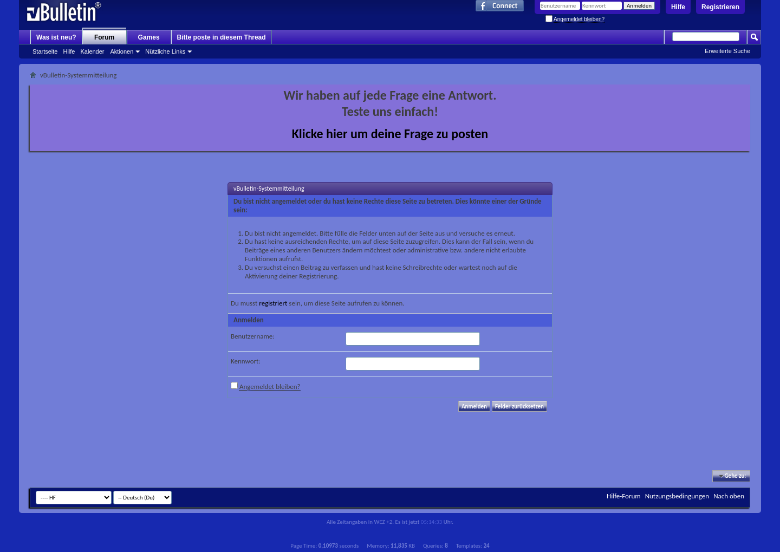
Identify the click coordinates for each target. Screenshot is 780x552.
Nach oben (728, 496)
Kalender (92, 51)
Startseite (44, 51)
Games (149, 37)
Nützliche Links (165, 51)
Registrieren (720, 7)
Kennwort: (246, 361)
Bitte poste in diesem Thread (221, 37)
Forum (104, 37)
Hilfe (678, 7)
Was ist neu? (56, 37)
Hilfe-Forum (624, 496)
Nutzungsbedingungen (677, 496)
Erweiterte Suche (727, 51)
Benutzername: (253, 336)
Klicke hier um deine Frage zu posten (390, 133)
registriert (273, 303)
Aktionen (122, 51)
